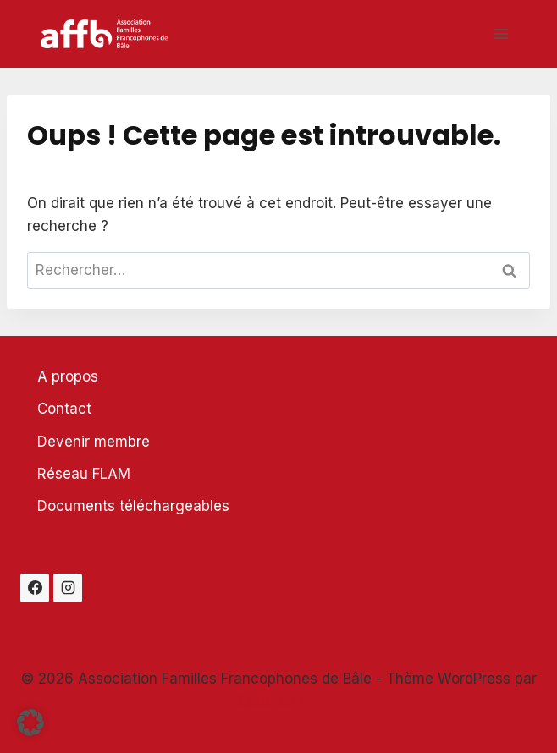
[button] (30, 722)
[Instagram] (67, 588)
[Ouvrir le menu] (500, 33)
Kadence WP (279, 701)
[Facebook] (34, 588)
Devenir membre (93, 441)
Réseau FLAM (83, 473)
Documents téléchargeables (133, 505)
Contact (64, 408)
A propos (67, 376)
